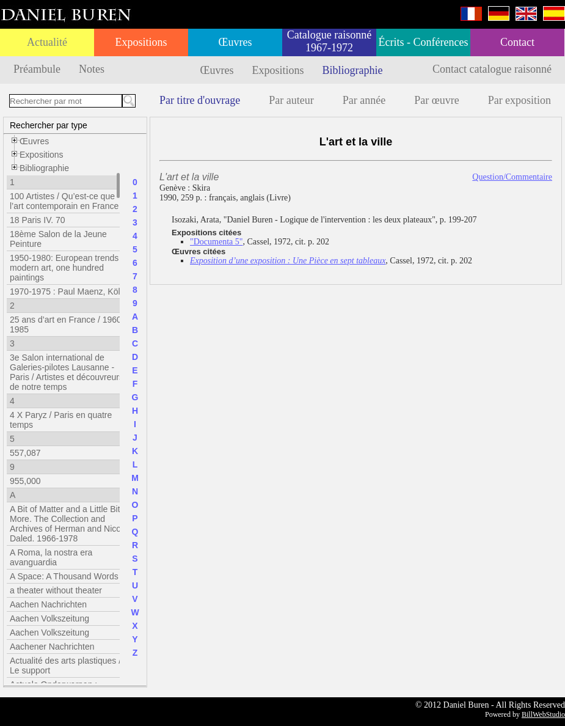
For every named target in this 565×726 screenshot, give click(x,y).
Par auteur (291, 100)
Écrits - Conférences (423, 42)
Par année (364, 100)
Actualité (47, 42)
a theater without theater (56, 590)
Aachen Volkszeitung (49, 618)
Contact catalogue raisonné (492, 69)
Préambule (36, 69)
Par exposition (520, 100)
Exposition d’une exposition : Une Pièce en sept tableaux (287, 260)
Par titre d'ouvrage (199, 100)
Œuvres (235, 42)
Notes (91, 69)
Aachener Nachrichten (52, 646)
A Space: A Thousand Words (64, 576)
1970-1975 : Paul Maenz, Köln (67, 291)
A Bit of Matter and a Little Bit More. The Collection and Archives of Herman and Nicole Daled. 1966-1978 (69, 523)
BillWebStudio (543, 714)
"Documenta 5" (216, 241)
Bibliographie (353, 70)
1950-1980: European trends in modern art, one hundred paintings (69, 267)
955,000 (25, 481)
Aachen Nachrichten (48, 604)
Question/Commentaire (512, 177)
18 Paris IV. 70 (37, 220)
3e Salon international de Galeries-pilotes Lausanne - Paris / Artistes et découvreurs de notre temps (66, 372)
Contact (517, 42)
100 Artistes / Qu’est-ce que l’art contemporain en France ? (68, 201)
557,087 (25, 453)
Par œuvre (436, 100)
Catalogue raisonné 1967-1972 (329, 41)
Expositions (141, 42)
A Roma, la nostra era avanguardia (51, 557)
